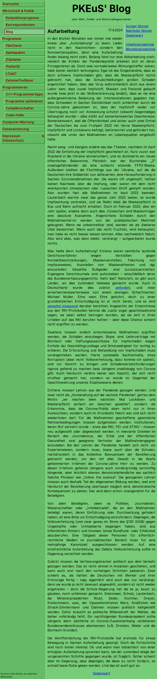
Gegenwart (134, 35)
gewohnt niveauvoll (62, 306)
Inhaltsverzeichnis (140, 44)
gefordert (123, 288)
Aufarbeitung (63, 31)
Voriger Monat (137, 26)
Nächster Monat (139, 31)
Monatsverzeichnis (140, 49)
